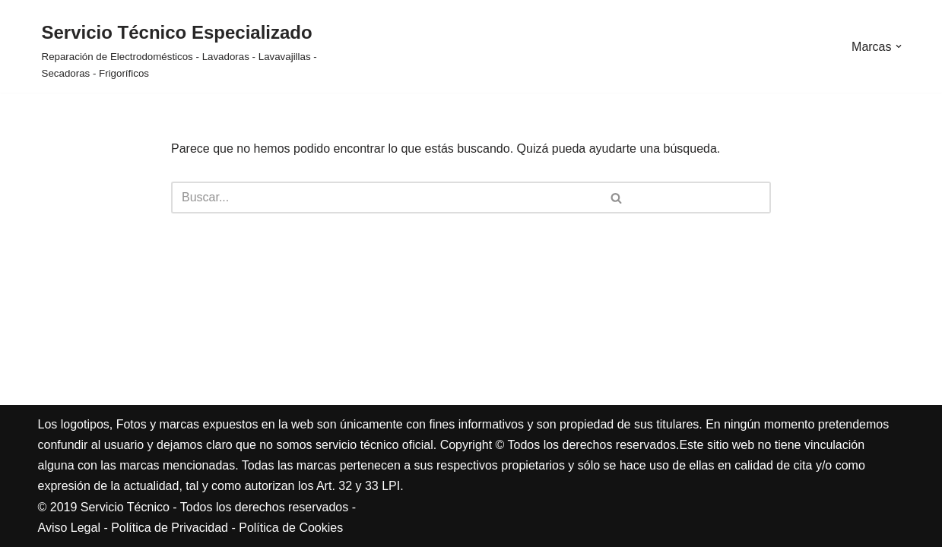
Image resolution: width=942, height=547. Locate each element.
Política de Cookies (291, 527)
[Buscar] (316, 197)
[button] (899, 46)
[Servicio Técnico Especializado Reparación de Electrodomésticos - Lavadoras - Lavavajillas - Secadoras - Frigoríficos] (184, 50)
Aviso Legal (69, 527)
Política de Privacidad (169, 527)
